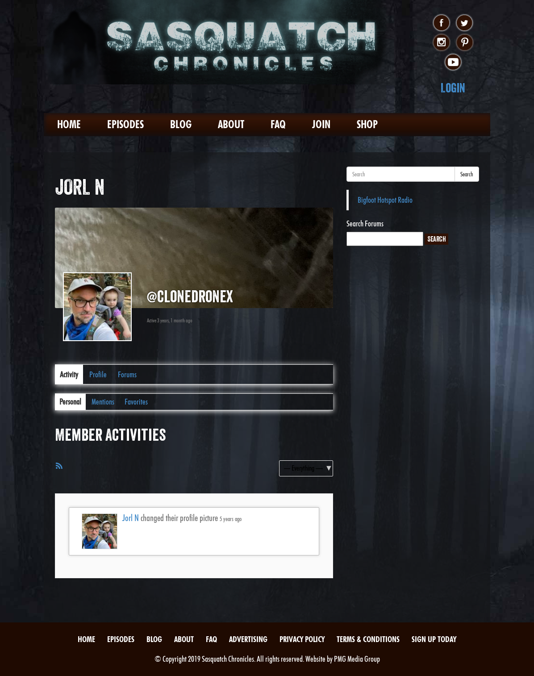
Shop (367, 124)
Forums (127, 374)
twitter (464, 23)
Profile (98, 374)
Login (453, 88)
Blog (181, 124)
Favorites (136, 401)
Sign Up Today (434, 639)
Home (69, 124)
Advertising (248, 639)
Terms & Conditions (368, 639)
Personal (70, 401)
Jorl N (130, 518)
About (231, 124)
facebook (441, 23)
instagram (441, 43)
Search (466, 174)
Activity (69, 374)
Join (321, 124)
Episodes (125, 124)
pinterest (464, 43)
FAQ (278, 124)
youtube (453, 62)
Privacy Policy (302, 639)
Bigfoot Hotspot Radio (385, 199)
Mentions (103, 401)
